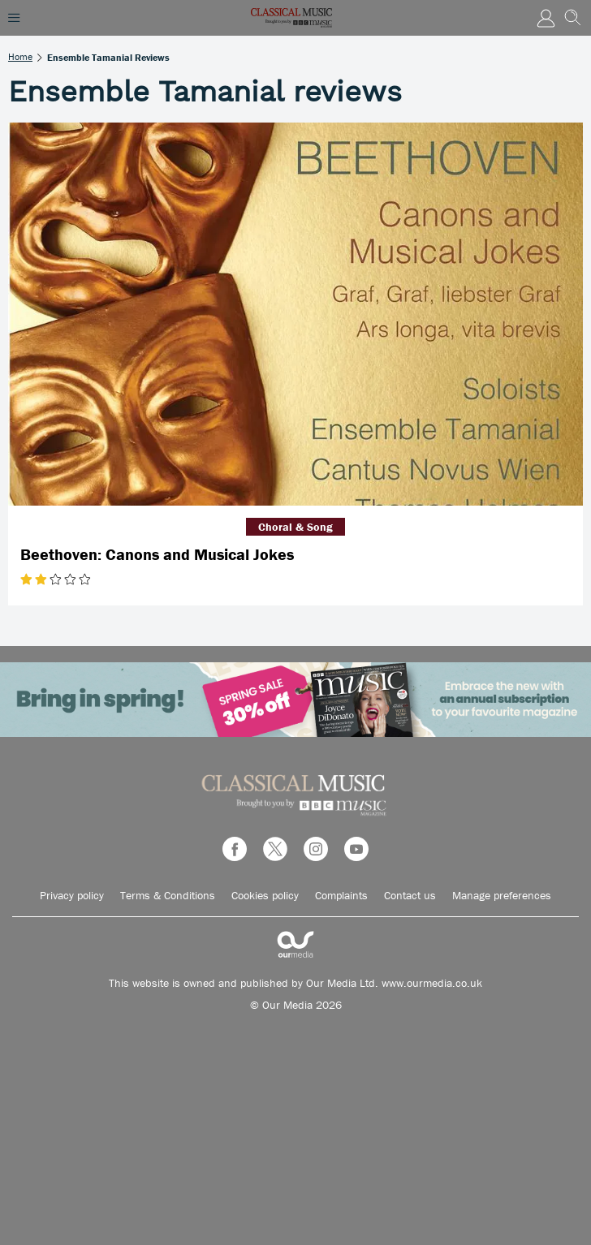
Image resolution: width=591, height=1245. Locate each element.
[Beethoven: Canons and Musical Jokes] (295, 314)
